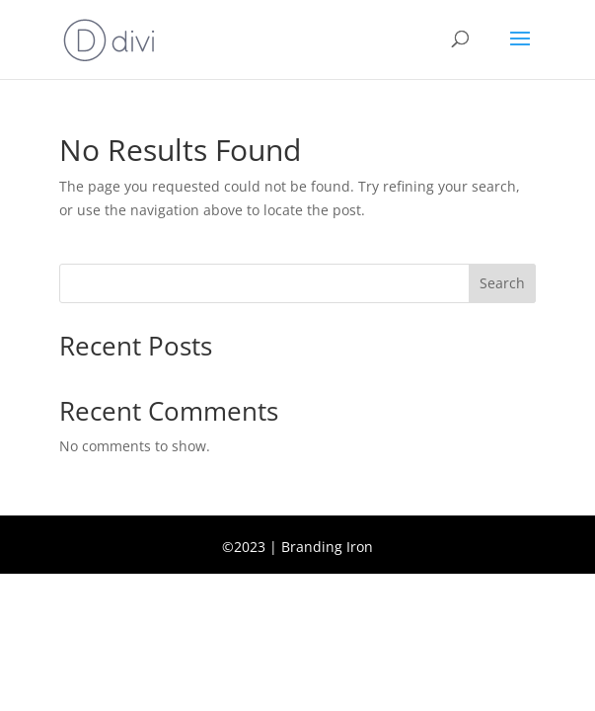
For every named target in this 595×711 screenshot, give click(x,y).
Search (502, 283)
